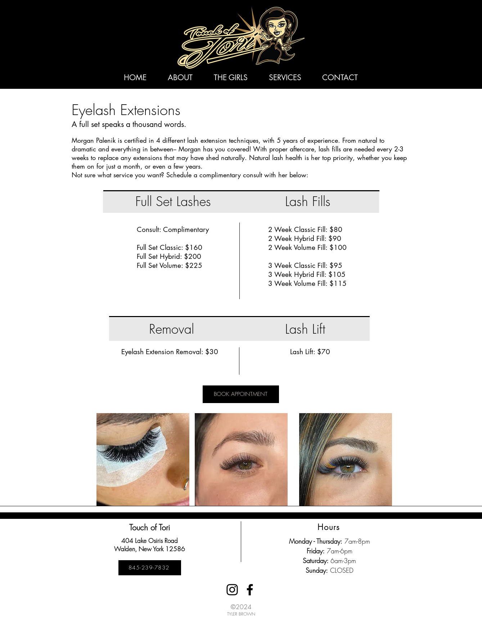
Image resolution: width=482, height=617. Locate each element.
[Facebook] (249, 589)
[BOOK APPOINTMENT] (241, 394)
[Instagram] (232, 589)
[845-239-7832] (149, 567)
